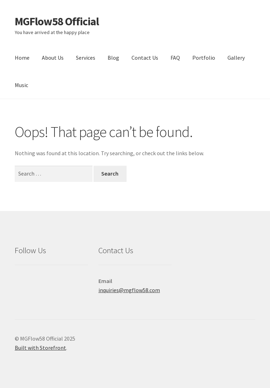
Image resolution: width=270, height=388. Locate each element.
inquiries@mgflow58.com (129, 290)
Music (21, 84)
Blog (113, 57)
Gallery (236, 57)
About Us (53, 57)
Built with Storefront (40, 347)
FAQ (175, 57)
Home (22, 57)
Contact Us (144, 57)
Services (85, 57)
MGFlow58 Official (57, 21)
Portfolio (203, 57)
